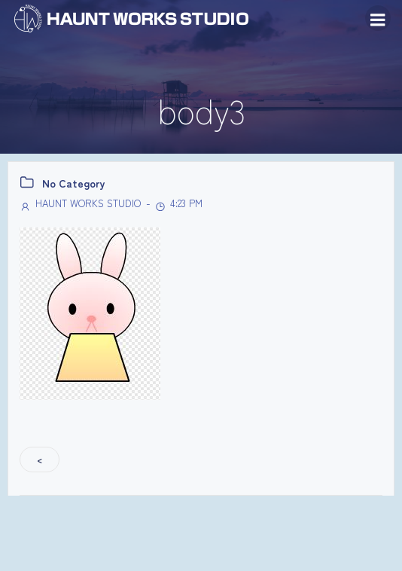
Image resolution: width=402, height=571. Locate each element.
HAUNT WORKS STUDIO (80, 203)
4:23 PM (178, 203)
